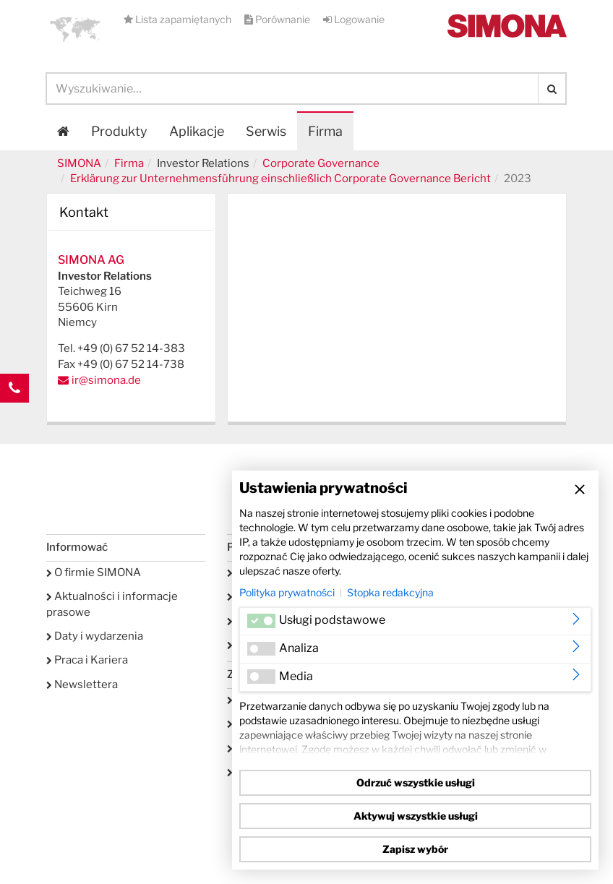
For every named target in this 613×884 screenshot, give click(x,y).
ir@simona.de (106, 380)
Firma (129, 163)
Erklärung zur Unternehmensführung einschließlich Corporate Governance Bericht (280, 178)
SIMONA (79, 163)
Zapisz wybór (415, 849)
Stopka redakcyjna (390, 592)
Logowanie (354, 19)
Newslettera (82, 684)
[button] (75, 29)
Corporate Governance (321, 163)
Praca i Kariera (87, 659)
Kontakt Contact (14, 417)
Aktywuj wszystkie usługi (415, 816)
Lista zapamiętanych (178, 19)
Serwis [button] (266, 131)
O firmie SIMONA (93, 572)
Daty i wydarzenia (94, 636)
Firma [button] (325, 131)
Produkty (119, 131)
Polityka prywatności (287, 592)
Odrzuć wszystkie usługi (415, 782)
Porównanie (278, 19)
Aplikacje (196, 131)
